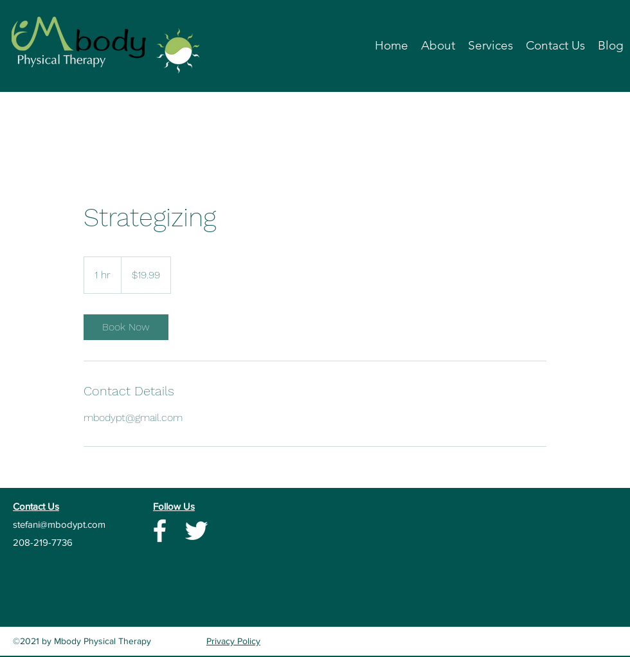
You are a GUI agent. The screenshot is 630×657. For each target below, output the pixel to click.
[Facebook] (160, 531)
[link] (126, 327)
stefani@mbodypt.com (59, 524)
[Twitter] (196, 531)
